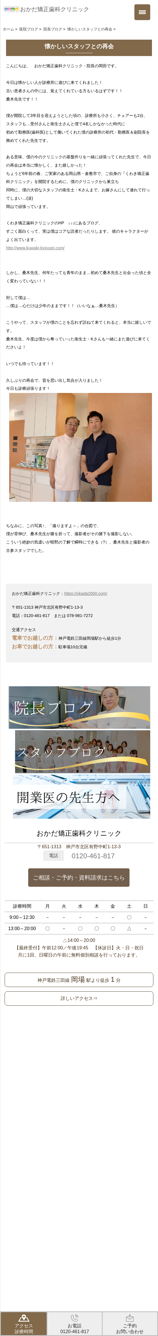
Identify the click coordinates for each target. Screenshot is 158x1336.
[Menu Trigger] (142, 12)
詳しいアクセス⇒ (79, 998)
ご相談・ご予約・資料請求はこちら (79, 877)
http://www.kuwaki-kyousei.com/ (35, 248)
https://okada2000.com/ (85, 593)
